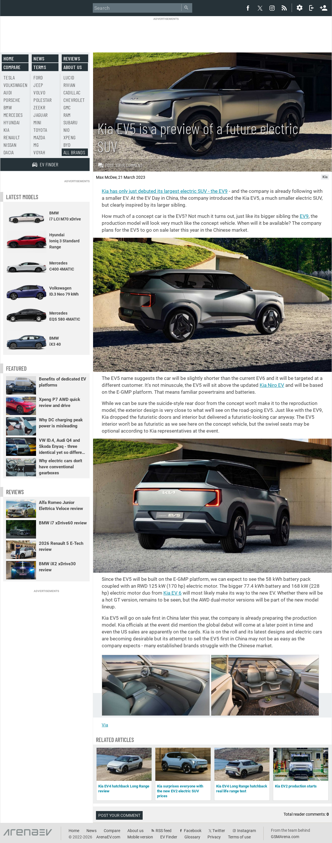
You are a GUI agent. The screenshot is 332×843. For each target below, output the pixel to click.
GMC (67, 107)
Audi (7, 92)
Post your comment (120, 165)
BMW (7, 107)
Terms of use (239, 837)
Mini (37, 122)
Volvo (39, 92)
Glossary (192, 837)
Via (105, 725)
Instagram (246, 830)
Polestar (42, 100)
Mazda (39, 137)
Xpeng (69, 137)
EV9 (304, 216)
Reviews (71, 58)
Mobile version (140, 837)
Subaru (70, 122)
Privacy (214, 837)
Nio (66, 130)
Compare (11, 67)
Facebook (192, 830)
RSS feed (163, 830)
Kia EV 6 (172, 593)
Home (8, 58)
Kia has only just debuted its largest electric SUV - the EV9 (165, 191)
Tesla (9, 77)
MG (36, 145)
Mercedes (13, 115)
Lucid (68, 77)
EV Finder (168, 837)
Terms (39, 67)
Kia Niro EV (272, 385)
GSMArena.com (285, 836)
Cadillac (72, 92)
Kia (6, 130)
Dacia (8, 152)
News (38, 58)
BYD (67, 145)
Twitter (218, 830)
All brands (74, 152)
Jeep (38, 85)
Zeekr (39, 107)
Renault (11, 137)
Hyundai (11, 122)
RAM (67, 115)
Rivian (69, 85)
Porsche (11, 100)
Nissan (9, 145)
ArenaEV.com (108, 837)
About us (72, 67)
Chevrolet (74, 100)
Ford (38, 77)
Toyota (40, 130)
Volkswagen (15, 85)
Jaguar (40, 115)
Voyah (39, 152)
